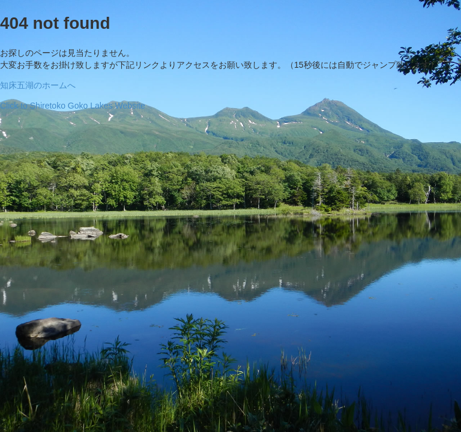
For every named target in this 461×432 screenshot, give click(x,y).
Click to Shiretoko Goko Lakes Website (72, 105)
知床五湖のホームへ (38, 85)
